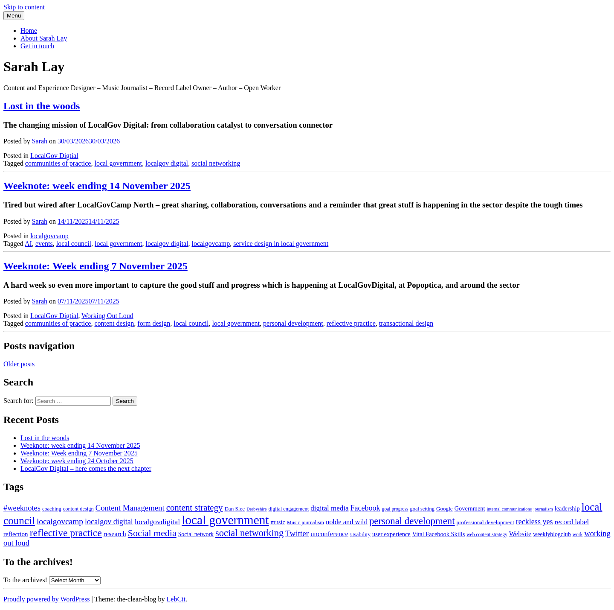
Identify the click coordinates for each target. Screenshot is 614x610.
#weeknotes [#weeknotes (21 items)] (22, 508)
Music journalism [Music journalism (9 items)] (305, 522)
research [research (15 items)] (115, 533)
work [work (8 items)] (578, 534)
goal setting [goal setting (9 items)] (422, 509)
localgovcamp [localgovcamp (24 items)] (60, 521)
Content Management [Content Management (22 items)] (130, 507)
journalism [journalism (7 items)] (543, 509)
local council (73, 243)
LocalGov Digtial (54, 155)
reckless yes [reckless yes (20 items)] (534, 521)
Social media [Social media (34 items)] (152, 533)
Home (28, 30)
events (44, 243)
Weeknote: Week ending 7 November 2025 (79, 453)
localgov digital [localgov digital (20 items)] (109, 521)
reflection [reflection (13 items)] (15, 534)
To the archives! (25, 580)
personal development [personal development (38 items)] (412, 521)
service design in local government (280, 243)
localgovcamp (49, 235)
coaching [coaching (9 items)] (51, 509)
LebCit (176, 599)
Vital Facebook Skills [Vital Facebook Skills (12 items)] (438, 534)
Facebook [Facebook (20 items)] (365, 508)
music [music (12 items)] (277, 522)
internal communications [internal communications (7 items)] (509, 509)
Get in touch (37, 46)
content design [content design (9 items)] (78, 509)
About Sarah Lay (43, 38)
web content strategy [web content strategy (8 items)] (486, 534)
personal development (293, 323)
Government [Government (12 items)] (470, 508)
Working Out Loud (107, 315)
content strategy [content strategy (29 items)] (194, 507)
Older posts (19, 364)
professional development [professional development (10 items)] (485, 522)
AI (28, 243)
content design (114, 323)
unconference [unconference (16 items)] (329, 534)
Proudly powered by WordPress (46, 599)
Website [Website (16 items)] (520, 534)
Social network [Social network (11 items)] (196, 534)
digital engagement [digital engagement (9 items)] (289, 509)
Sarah (39, 141)
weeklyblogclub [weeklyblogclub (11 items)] (552, 534)
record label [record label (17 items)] (572, 522)
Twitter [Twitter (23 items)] (297, 533)
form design (153, 323)
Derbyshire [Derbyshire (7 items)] (256, 509)
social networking (215, 163)
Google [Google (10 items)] (444, 508)
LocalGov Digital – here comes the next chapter (85, 468)
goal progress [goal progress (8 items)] (395, 508)
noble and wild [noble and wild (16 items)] (347, 522)
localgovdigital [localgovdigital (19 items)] (157, 521)
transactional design (406, 323)
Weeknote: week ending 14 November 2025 (80, 445)
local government (118, 163)
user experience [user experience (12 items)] (391, 534)
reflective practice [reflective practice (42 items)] (66, 532)
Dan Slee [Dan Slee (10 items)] (234, 508)
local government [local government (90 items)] (225, 520)
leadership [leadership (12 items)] (567, 508)
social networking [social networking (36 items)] (249, 533)
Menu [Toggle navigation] (14, 15)
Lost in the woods (44, 437)
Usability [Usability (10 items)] (360, 534)
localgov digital (166, 163)
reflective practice (351, 323)
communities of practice (58, 163)
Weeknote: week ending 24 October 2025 (76, 460)
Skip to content (24, 7)
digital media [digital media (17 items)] (329, 508)
